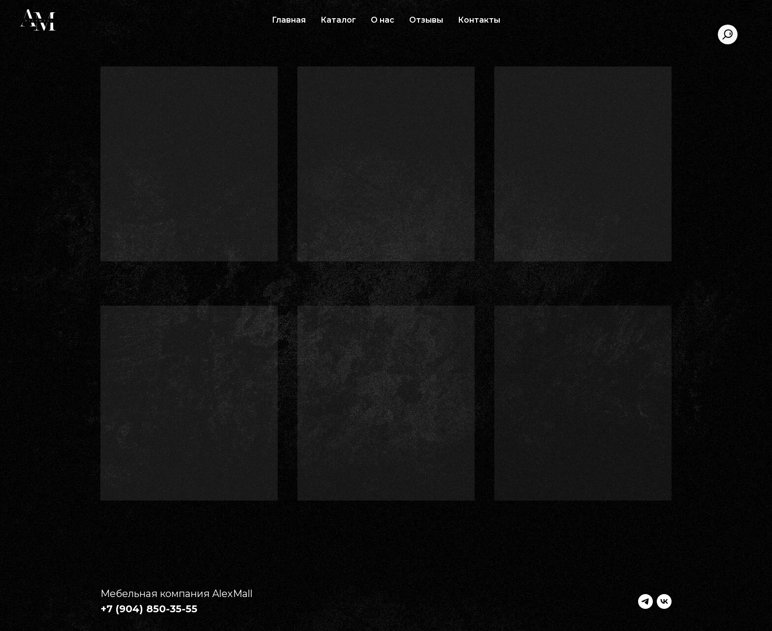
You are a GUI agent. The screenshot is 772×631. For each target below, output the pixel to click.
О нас (382, 20)
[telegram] (645, 601)
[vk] (664, 601)
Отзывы (426, 20)
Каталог (338, 20)
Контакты (479, 20)
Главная (289, 20)
